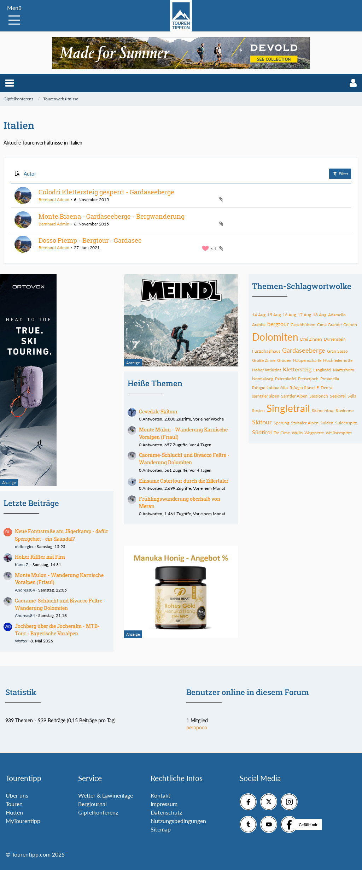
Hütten (14, 812)
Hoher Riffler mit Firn (40, 556)
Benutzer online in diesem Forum (247, 692)
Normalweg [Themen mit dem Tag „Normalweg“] (262, 378)
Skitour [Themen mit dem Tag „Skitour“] (262, 422)
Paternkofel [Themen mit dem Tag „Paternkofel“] (285, 378)
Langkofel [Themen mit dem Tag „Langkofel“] (322, 369)
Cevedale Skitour (158, 411)
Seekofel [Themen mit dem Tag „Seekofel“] (338, 396)
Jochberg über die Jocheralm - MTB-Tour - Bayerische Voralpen (57, 630)
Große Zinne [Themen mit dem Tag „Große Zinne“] (263, 360)
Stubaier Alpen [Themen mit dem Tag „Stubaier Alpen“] (305, 422)
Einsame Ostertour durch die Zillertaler (183, 480)
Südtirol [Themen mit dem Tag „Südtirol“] (262, 432)
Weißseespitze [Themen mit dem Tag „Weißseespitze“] (339, 432)
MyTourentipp (23, 820)
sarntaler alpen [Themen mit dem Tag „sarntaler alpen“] (265, 396)
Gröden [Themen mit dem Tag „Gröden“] (284, 360)
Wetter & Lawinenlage (105, 795)
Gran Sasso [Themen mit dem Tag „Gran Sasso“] (337, 351)
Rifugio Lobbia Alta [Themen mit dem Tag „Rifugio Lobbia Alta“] (270, 387)
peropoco (196, 727)
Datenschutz (166, 812)
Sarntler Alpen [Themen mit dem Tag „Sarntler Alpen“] (294, 396)
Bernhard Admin (54, 199)
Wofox (21, 640)
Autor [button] (30, 174)
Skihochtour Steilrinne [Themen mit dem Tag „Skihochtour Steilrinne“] (333, 410)
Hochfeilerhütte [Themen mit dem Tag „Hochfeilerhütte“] (337, 360)
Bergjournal (92, 803)
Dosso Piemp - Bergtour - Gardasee (90, 240)
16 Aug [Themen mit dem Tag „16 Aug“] (289, 314)
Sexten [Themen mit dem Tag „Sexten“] (258, 410)
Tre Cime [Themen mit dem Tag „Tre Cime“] (282, 432)
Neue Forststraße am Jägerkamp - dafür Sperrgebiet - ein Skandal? (61, 535)
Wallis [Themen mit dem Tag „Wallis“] (297, 432)
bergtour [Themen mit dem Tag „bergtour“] (278, 324)
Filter (340, 173)
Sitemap (161, 829)
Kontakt (160, 795)
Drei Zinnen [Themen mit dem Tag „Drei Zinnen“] (311, 339)
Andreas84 (25, 590)
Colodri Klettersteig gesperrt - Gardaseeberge (106, 192)
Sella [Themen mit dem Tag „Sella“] (352, 396)
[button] (10, 83)
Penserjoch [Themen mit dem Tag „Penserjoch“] (308, 378)
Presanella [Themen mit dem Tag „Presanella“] (329, 378)
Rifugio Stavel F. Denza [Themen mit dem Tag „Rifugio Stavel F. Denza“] (311, 387)
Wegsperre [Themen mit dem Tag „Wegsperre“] (314, 432)
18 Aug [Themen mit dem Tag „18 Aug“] (319, 314)
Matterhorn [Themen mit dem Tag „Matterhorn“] (343, 369)
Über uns (17, 795)
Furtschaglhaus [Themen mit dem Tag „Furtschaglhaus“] (266, 351)
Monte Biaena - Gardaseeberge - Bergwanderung (112, 216)
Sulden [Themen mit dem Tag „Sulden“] (326, 422)
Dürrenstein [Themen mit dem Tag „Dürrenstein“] (335, 339)
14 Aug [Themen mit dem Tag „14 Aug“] (258, 314)
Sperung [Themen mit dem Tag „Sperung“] (281, 422)
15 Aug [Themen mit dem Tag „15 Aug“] (274, 314)
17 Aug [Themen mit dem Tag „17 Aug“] (304, 314)
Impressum (164, 803)
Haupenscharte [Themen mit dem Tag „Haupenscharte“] (307, 360)
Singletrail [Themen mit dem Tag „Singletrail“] (288, 408)
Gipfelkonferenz (98, 812)
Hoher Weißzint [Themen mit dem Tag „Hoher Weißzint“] (266, 369)
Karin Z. (22, 564)
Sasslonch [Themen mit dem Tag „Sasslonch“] (318, 396)
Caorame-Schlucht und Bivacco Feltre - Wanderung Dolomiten (60, 604)
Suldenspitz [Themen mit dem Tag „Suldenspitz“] (346, 422)
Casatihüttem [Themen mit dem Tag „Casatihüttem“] (303, 324)
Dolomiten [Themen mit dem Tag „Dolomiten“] (275, 337)
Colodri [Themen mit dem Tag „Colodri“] (350, 324)
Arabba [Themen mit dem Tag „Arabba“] (258, 324)
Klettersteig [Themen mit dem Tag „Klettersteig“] (297, 369)
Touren (14, 803)
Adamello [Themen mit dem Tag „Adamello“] (337, 314)
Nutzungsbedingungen (178, 820)
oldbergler (24, 546)
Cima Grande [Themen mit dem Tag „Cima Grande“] (329, 324)
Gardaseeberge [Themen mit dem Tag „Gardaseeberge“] (303, 350)
